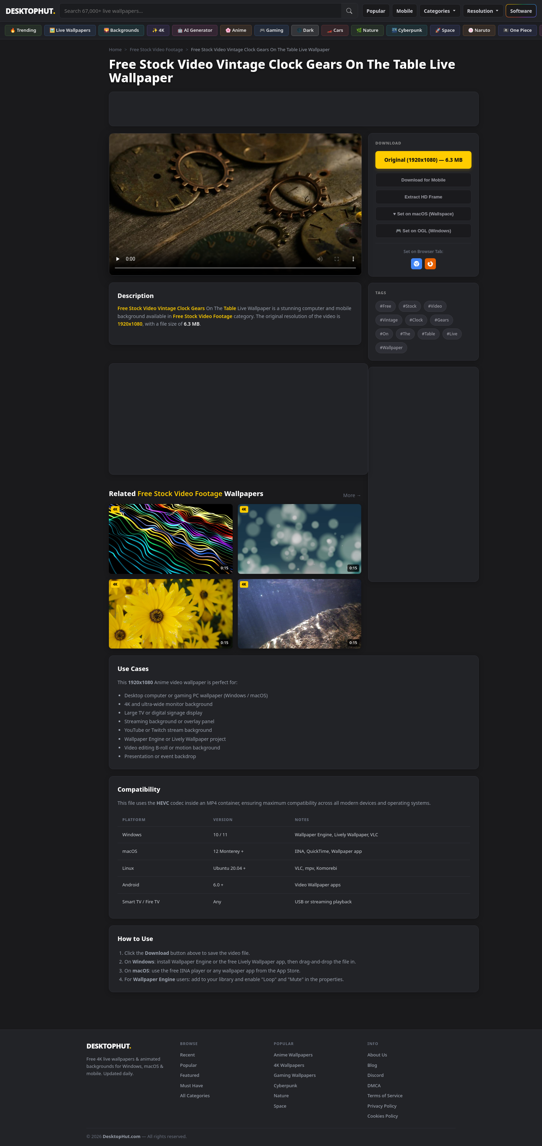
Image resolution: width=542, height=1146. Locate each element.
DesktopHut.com (121, 1136)
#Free (385, 306)
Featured (189, 1075)
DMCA (374, 1085)
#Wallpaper (391, 348)
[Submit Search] (349, 10)
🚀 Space (445, 30)
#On (384, 334)
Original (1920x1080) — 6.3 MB (423, 159)
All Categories (195, 1095)
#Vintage (389, 320)
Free (123, 308)
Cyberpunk (285, 1085)
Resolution (483, 11)
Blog (372, 1065)
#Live (452, 334)
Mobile (404, 11)
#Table (428, 334)
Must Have (191, 1085)
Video (149, 308)
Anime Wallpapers (293, 1055)
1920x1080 (130, 323)
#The (405, 334)
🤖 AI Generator (194, 30)
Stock (135, 308)
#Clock (416, 320)
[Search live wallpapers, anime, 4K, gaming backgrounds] (200, 10)
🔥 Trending (23, 30)
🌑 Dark (305, 30)
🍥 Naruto (479, 30)
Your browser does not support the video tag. (235, 204)
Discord (375, 1075)
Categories (440, 11)
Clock (183, 308)
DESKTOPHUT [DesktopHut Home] (30, 11)
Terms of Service (385, 1095)
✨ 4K (158, 30)
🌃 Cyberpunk (407, 30)
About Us (377, 1055)
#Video (435, 306)
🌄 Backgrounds (121, 30)
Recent (187, 1055)
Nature (281, 1095)
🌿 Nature (367, 30)
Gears (198, 308)
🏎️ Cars (335, 30)
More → (352, 495)
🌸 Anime (235, 30)
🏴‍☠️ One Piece (517, 30)
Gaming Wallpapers (295, 1075)
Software (521, 11)
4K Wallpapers (289, 1065)
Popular (376, 11)
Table (230, 308)
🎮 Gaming (271, 30)
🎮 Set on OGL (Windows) (423, 230)
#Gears (441, 320)
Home (115, 49)
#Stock (410, 306)
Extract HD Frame (423, 196)
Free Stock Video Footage (156, 49)
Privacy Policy (381, 1106)
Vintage (167, 308)
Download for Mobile (423, 180)
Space (280, 1106)
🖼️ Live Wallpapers (70, 30)
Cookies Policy (382, 1116)
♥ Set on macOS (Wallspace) (423, 213)
